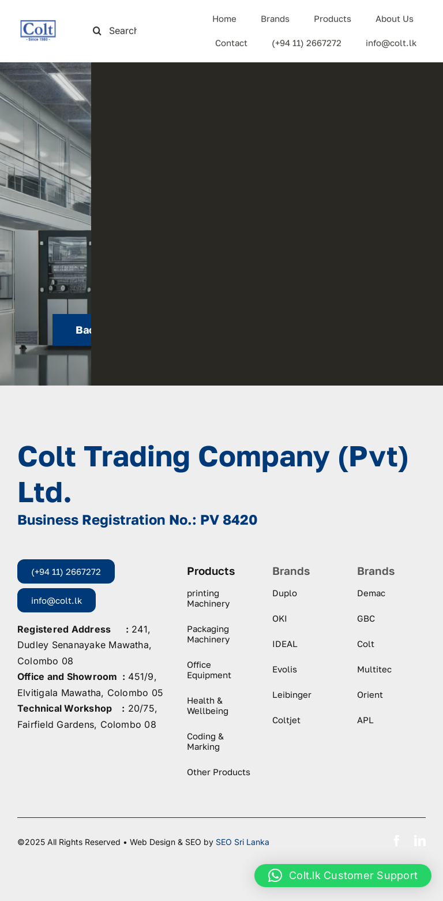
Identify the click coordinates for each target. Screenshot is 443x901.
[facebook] (397, 841)
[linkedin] (420, 841)
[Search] (97, 30)
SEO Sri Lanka (242, 842)
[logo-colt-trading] (38, 23)
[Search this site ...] (119, 30)
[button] (342, 875)
